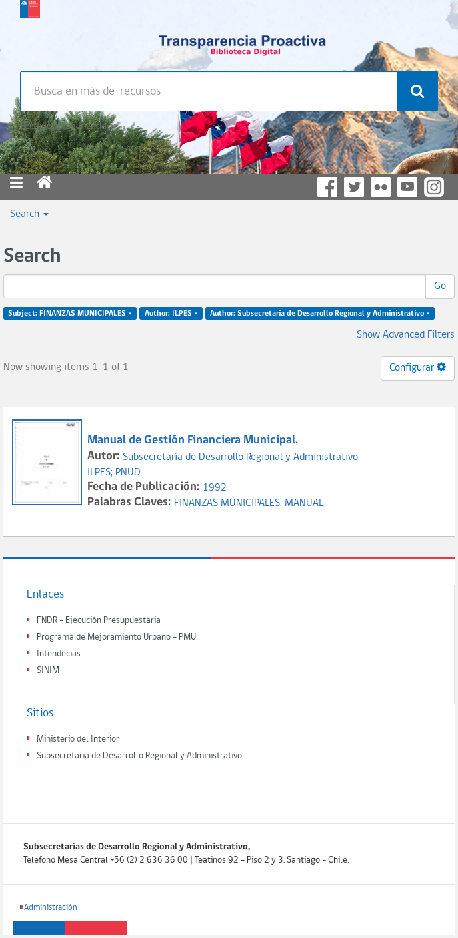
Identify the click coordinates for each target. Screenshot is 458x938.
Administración (50, 907)
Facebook (327, 187)
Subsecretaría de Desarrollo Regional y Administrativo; (241, 457)
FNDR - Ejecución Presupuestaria (99, 621)
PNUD (128, 472)
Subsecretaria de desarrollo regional (30, 33)
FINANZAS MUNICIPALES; (229, 503)
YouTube (407, 187)
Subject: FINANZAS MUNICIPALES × (70, 314)
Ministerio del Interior (78, 739)
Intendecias (59, 654)
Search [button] (29, 214)
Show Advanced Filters (406, 335)
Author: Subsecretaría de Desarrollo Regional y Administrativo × (320, 314)
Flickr (381, 187)
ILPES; (101, 472)
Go (440, 286)
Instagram (434, 187)
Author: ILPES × (171, 314)
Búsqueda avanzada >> (69, 126)
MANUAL (304, 503)
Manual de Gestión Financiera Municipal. (194, 440)
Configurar (417, 367)
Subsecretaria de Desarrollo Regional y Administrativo (139, 756)
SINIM (48, 671)
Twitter (354, 187)
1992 (215, 488)
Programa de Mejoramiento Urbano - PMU (116, 637)
